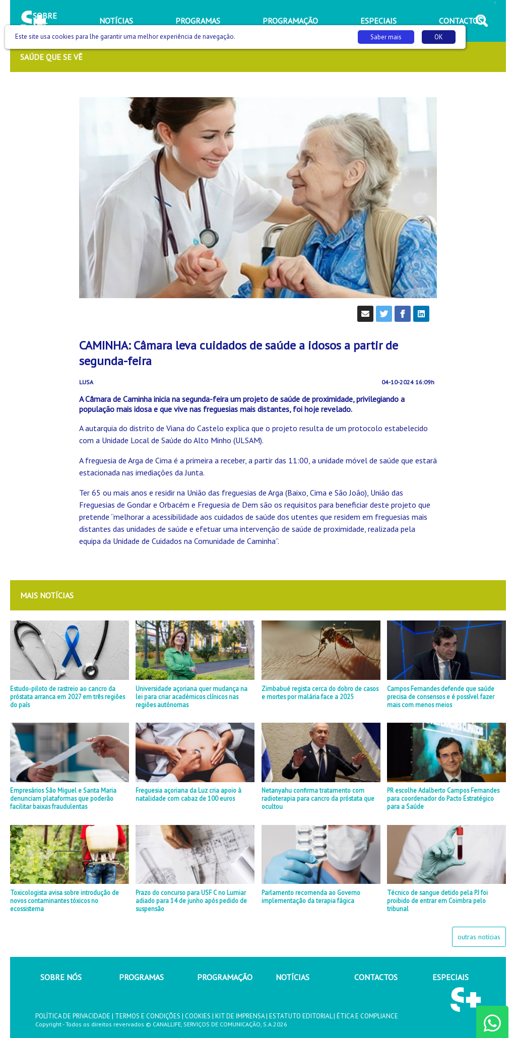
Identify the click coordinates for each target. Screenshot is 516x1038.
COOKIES (198, 1016)
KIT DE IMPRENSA (240, 1016)
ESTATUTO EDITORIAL (300, 1016)
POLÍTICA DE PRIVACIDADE (72, 1016)
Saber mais (386, 37)
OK (438, 37)
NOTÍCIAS (292, 977)
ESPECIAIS (450, 977)
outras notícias (479, 936)
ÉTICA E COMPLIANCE (367, 1016)
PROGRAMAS (141, 977)
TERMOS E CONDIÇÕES (147, 1016)
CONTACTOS (376, 977)
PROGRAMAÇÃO (224, 977)
